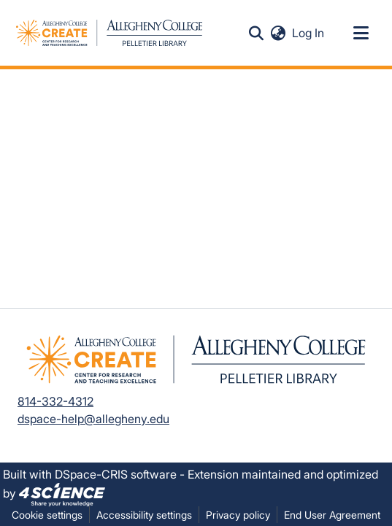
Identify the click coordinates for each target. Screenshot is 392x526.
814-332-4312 (55, 401)
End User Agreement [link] (332, 514)
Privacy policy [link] (238, 514)
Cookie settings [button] (47, 514)
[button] (256, 33)
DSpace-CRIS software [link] (116, 474)
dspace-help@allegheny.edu (93, 418)
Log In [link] (309, 33)
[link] (62, 493)
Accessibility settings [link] (144, 514)
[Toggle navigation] (360, 33)
